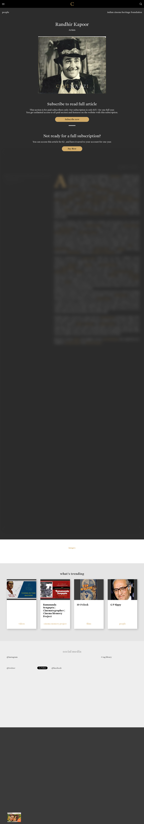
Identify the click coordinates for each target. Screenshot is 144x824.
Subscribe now (72, 119)
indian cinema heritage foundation (124, 12)
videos (22, 623)
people (5, 12)
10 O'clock (82, 604)
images (72, 548)
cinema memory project (55, 623)
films (89, 623)
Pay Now (72, 148)
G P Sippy (115, 604)
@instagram (12, 657)
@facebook (57, 668)
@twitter (11, 668)
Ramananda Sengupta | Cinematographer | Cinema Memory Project (54, 610)
